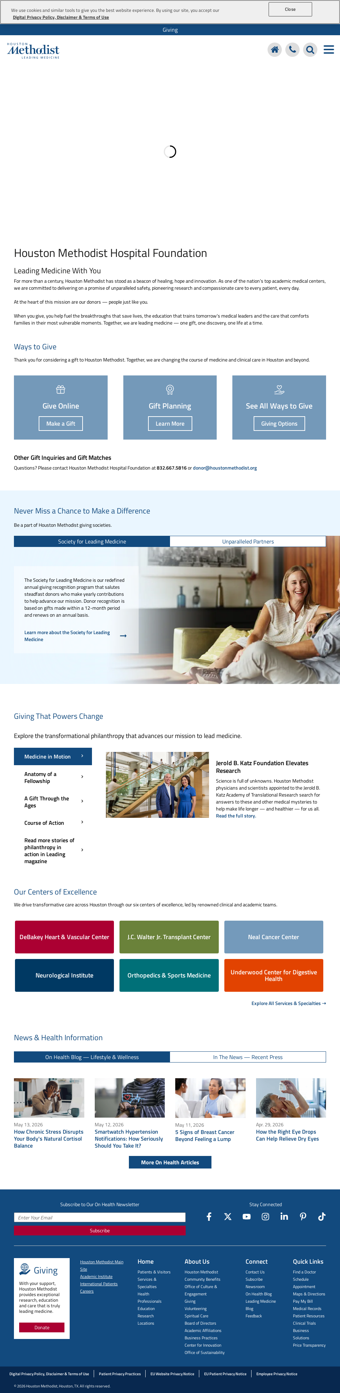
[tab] (92, 541)
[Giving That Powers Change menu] (53, 809)
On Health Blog (259, 1294)
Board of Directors (200, 1323)
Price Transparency (309, 1345)
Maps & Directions (309, 1294)
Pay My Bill (303, 1301)
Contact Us (255, 1272)
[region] (170, 12)
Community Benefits (203, 1279)
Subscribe (100, 1230)
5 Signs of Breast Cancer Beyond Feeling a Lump (204, 1135)
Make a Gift (60, 423)
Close (290, 9)
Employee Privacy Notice (277, 1374)
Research (146, 1315)
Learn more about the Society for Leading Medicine (76, 636)
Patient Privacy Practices (120, 1374)
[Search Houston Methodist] (310, 50)
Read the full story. (236, 815)
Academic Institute (96, 1276)
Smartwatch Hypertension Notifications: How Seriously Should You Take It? (129, 1138)
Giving (170, 29)
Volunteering (196, 1308)
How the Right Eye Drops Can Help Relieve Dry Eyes (287, 1135)
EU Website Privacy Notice (172, 1374)
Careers (87, 1291)
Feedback (254, 1315)
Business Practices (201, 1337)
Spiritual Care (196, 1315)
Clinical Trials (304, 1323)
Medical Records (307, 1308)
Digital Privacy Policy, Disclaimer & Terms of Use (49, 1374)
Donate (41, 1327)
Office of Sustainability (205, 1352)
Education (146, 1308)
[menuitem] (170, 29)
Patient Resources (309, 1315)
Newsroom (255, 1286)
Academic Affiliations (203, 1330)
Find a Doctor (304, 1272)
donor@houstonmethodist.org (225, 467)
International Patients (99, 1283)
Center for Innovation (203, 1345)
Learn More (170, 423)
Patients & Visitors (154, 1272)
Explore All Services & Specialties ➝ (289, 1003)
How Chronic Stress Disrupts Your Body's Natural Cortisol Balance (49, 1138)
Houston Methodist (201, 1272)
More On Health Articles (170, 1162)
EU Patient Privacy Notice (225, 1374)
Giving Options (279, 423)
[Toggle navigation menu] (329, 50)
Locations (146, 1323)
